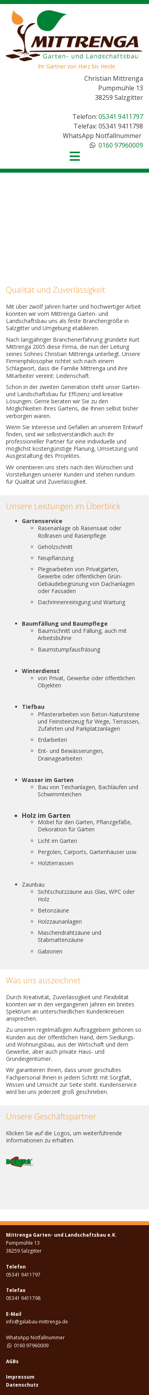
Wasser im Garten (48, 780)
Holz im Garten (46, 815)
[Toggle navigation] (74, 156)
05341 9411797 (121, 116)
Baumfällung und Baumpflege (65, 623)
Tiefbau (33, 706)
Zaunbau (33, 884)
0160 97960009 (121, 145)
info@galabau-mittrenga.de (37, 1321)
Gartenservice (42, 521)
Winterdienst (41, 671)
